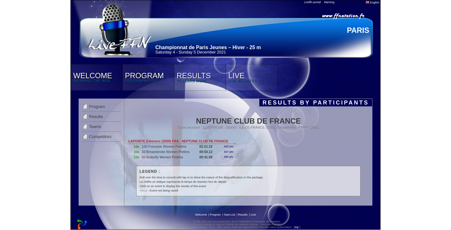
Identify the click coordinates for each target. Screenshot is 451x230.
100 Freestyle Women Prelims (164, 146)
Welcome (201, 214)
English (372, 2)
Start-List (229, 214)
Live (253, 214)
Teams (95, 126)
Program (97, 106)
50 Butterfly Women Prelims (162, 157)
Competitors (100, 136)
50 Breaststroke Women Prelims (166, 152)
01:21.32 (205, 146)
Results (96, 116)
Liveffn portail (312, 2)
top (297, 227)
